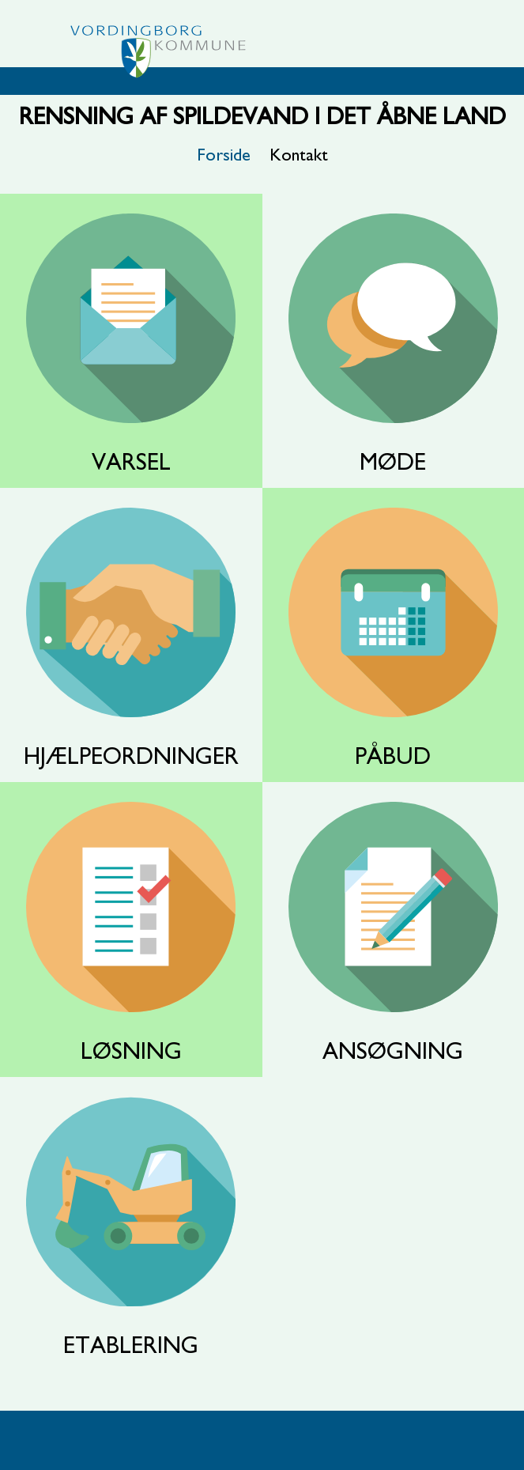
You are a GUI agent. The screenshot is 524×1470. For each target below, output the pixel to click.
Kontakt (299, 155)
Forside (224, 155)
